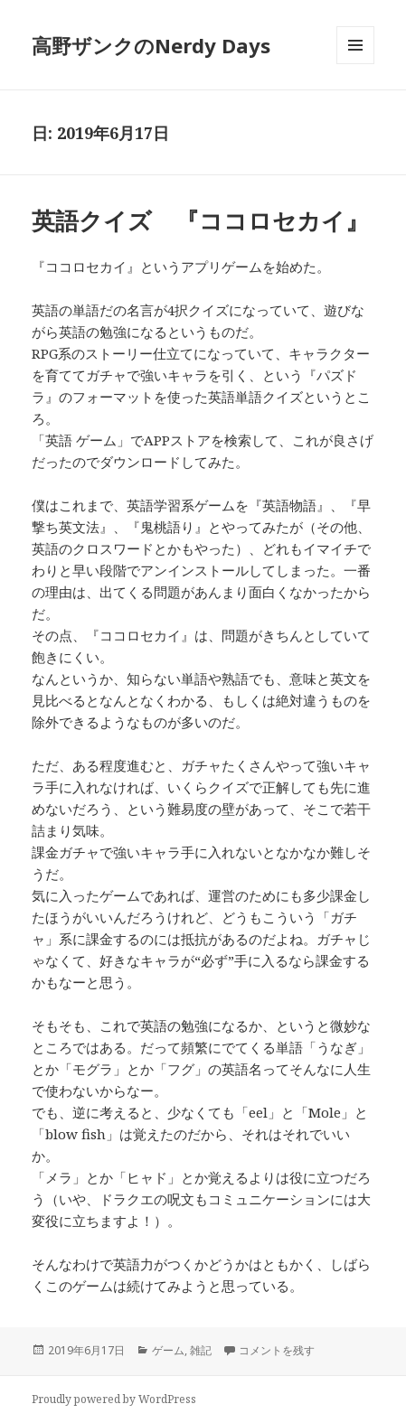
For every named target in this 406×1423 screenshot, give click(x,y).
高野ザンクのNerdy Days (151, 45)
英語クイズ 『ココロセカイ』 (200, 220)
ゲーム (168, 1350)
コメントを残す (277, 1350)
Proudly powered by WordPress (114, 1399)
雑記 (201, 1350)
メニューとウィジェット (355, 63)
